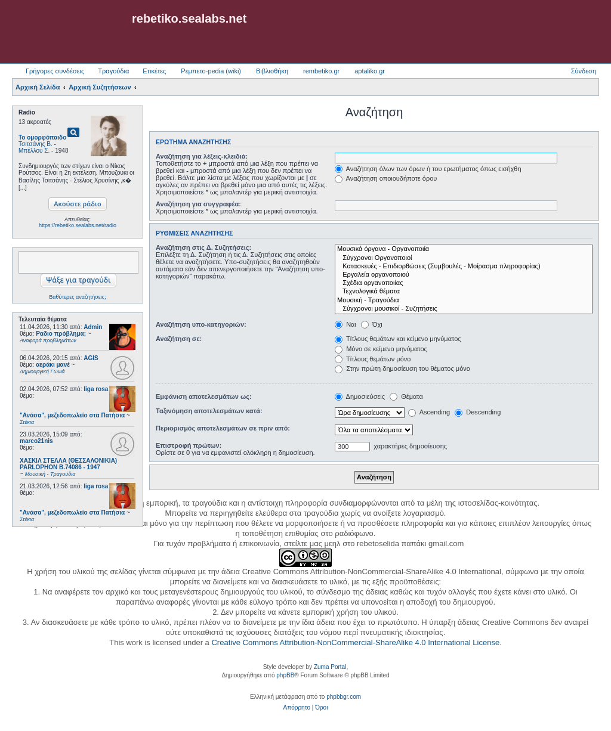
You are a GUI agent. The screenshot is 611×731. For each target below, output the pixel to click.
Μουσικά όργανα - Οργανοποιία (463, 249)
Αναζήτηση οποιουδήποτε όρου (386, 178)
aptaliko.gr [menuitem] (369, 71)
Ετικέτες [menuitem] (154, 71)
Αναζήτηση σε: (179, 338)
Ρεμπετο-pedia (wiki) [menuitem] (211, 71)
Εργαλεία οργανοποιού (463, 275)
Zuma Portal (330, 667)
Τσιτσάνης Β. (35, 144)
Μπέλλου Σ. (34, 150)
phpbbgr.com (343, 696)
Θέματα (406, 396)
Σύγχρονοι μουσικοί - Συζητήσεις (463, 309)
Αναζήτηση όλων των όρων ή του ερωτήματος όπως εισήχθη (428, 168)
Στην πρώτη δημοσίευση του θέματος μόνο (402, 368)
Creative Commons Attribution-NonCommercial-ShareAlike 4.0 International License (355, 642)
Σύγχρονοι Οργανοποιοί (463, 258)
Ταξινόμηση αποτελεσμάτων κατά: (209, 410)
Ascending (429, 412)
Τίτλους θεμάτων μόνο (373, 359)
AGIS (91, 358)
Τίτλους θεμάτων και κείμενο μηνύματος (398, 338)
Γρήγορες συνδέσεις (55, 71)
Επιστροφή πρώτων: (188, 445)
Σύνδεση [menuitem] (583, 71)
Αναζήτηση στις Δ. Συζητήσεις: (203, 247)
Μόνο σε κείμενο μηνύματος (381, 348)
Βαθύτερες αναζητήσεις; (77, 297)
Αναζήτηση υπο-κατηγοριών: (201, 324)
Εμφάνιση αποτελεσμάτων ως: (204, 396)
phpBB (285, 675)
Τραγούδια (113, 71)
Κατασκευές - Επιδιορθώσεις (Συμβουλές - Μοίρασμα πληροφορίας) (463, 266)
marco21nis (36, 441)
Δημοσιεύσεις (360, 396)
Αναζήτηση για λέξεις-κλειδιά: (202, 156)
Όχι (371, 324)
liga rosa (96, 389)
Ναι (345, 324)
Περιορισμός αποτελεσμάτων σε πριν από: (223, 428)
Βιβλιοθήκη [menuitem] (272, 71)
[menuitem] (296, 707)
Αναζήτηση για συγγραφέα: (198, 203)
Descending (478, 412)
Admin (93, 327)
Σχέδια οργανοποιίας (463, 283)
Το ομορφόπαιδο (42, 137)
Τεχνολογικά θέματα (463, 291)
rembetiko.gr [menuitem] (321, 71)
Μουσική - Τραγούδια (463, 300)
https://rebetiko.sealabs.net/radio (77, 225)
